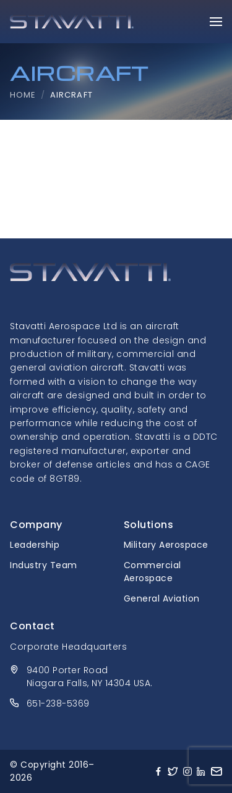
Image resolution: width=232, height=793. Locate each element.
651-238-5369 (58, 703)
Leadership (34, 545)
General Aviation (162, 598)
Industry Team (43, 565)
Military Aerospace (166, 545)
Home (23, 95)
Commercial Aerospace (152, 571)
